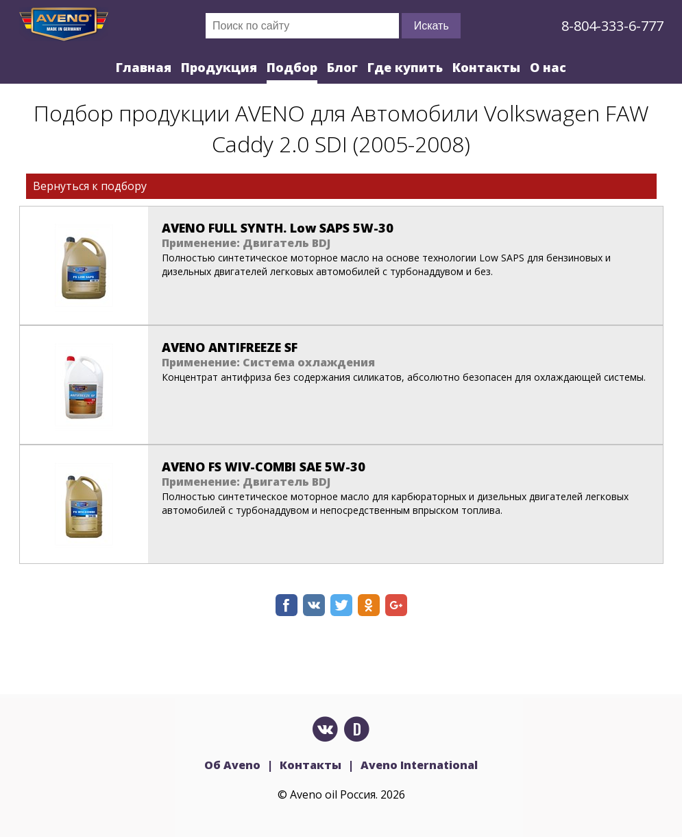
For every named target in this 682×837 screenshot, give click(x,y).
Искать (431, 26)
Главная (143, 67)
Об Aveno (232, 765)
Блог (342, 67)
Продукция (219, 67)
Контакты (486, 67)
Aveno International (419, 765)
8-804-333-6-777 (612, 25)
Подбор (292, 67)
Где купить (405, 67)
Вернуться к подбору (90, 185)
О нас (548, 67)
